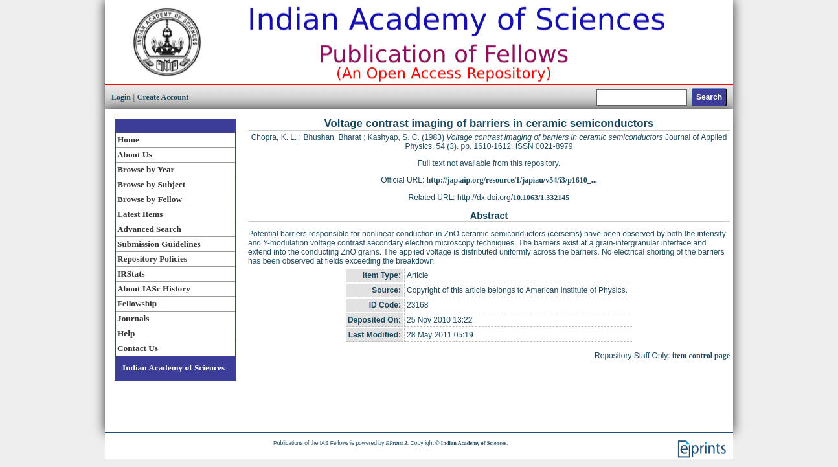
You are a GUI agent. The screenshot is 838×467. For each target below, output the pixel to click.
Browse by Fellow (149, 199)
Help (126, 333)
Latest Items (140, 214)
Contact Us (137, 348)
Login (121, 97)
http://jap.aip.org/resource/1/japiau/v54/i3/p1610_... (512, 180)
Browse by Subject (151, 184)
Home (128, 139)
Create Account (162, 97)
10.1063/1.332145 (541, 197)
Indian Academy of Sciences (173, 367)
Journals (133, 318)
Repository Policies (152, 259)
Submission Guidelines (159, 244)
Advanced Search (149, 229)
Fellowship (137, 303)
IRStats (131, 274)
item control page (701, 355)
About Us (134, 154)
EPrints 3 (396, 443)
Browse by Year (145, 169)
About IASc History (153, 288)
